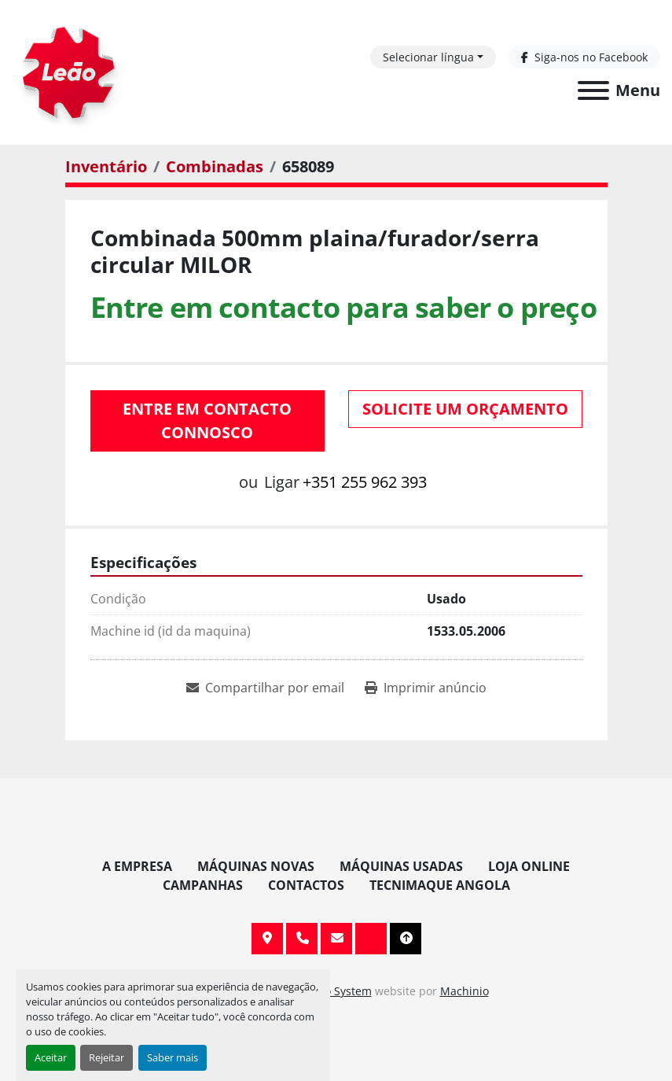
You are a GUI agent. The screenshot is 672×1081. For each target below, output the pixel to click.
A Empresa (137, 866)
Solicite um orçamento (465, 408)
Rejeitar (106, 1057)
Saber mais (172, 1057)
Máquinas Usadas (401, 866)
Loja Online (529, 866)
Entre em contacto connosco (207, 420)
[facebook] (584, 57)
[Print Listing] (425, 688)
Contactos (306, 885)
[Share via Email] (265, 688)
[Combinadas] (214, 166)
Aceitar (51, 1057)
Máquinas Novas (255, 866)
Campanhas (203, 885)
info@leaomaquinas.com (336, 938)
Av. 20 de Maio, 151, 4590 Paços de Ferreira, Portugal (267, 938)
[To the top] (405, 938)
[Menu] (593, 90)
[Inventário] (106, 166)
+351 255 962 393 (365, 482)
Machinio (464, 990)
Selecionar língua (428, 57)
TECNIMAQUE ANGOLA (439, 885)
